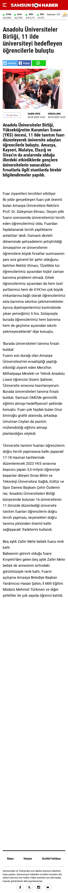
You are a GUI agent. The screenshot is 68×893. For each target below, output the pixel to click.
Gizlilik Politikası (51, 858)
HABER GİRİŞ (34, 113)
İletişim (28, 858)
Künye (10, 858)
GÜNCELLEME (54, 113)
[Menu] (4, 5)
